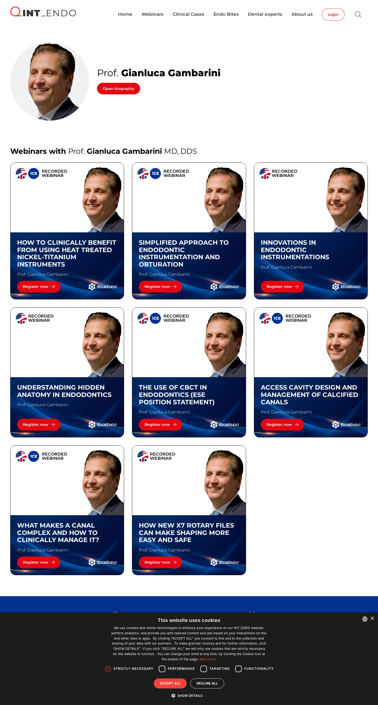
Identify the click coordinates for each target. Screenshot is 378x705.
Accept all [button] (170, 683)
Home (125, 14)
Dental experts (265, 14)
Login (333, 14)
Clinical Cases (188, 14)
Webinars (152, 14)
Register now (35, 286)
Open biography (118, 88)
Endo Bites (226, 14)
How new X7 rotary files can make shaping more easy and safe (186, 533)
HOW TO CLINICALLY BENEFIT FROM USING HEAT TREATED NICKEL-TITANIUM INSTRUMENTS (66, 253)
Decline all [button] (207, 683)
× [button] (372, 619)
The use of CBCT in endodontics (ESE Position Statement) (177, 395)
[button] (189, 695)
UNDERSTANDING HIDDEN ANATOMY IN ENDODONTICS (64, 391)
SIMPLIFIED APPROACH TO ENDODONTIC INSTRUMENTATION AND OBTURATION (184, 253)
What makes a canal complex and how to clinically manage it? (58, 533)
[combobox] (364, 619)
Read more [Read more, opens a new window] (208, 659)
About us (302, 14)
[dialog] (189, 658)
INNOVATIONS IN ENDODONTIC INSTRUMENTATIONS (295, 250)
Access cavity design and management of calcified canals (309, 395)
